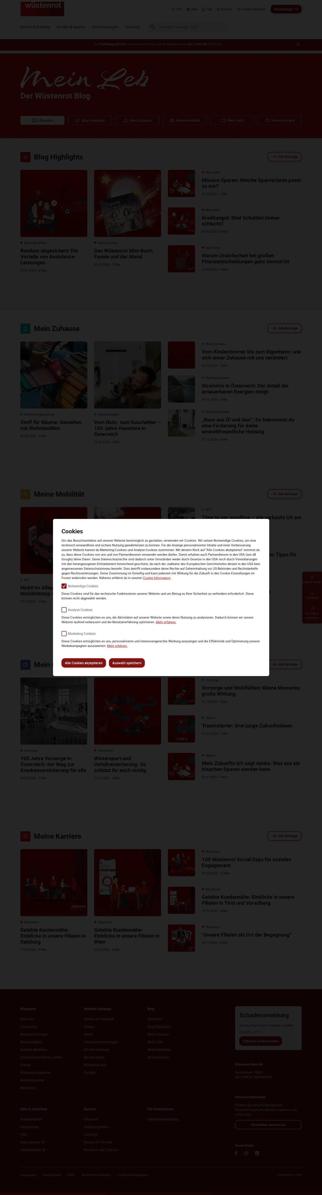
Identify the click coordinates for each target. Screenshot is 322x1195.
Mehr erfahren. (166, 622)
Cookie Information (156, 578)
